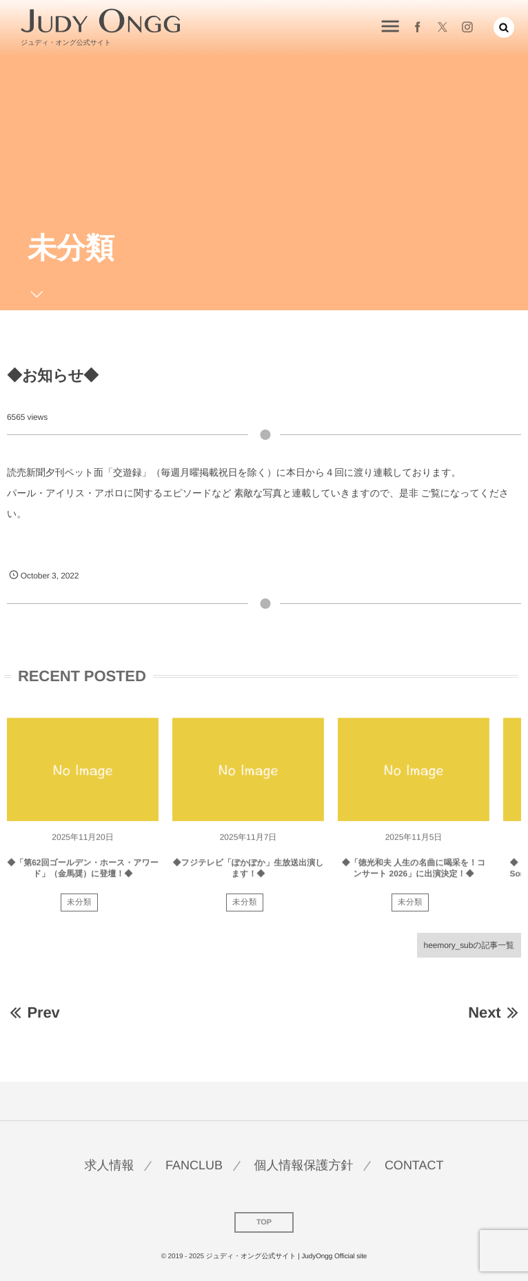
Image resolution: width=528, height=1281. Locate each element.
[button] (504, 27)
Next (494, 1012)
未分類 (79, 906)
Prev (33, 1012)
